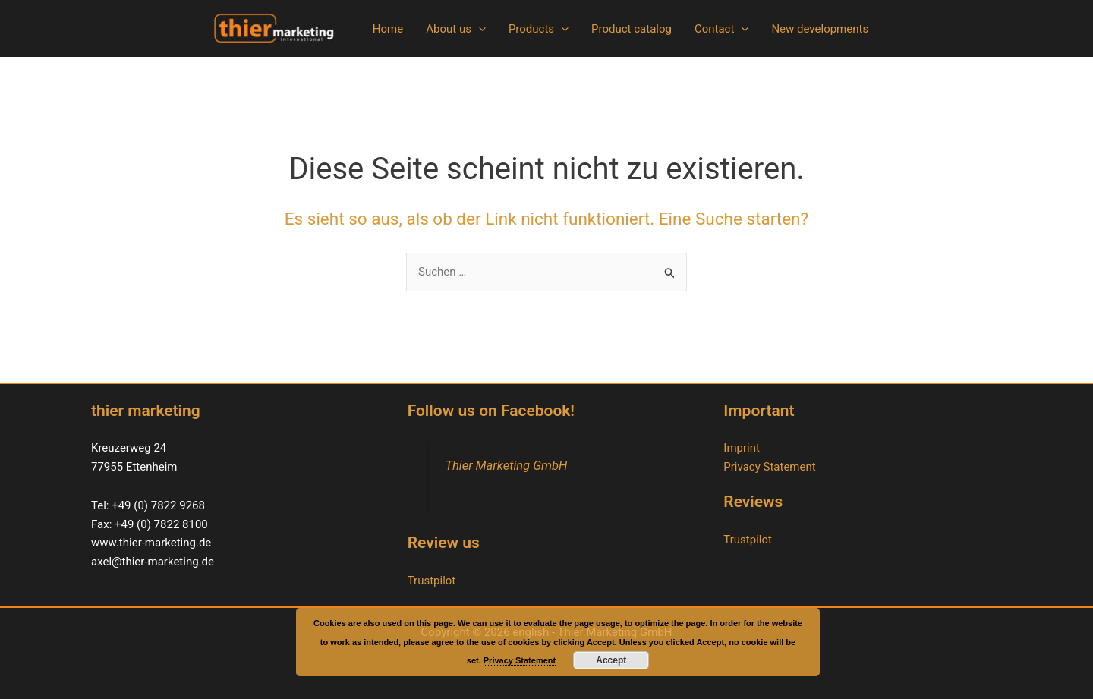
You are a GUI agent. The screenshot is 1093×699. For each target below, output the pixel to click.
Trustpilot (432, 580)
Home (388, 29)
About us (456, 29)
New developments (819, 29)
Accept (611, 660)
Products (539, 29)
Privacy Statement (769, 467)
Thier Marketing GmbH (506, 465)
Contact (721, 29)
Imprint (741, 448)
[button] (478, 29)
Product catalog (631, 29)
